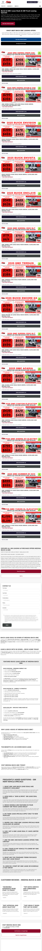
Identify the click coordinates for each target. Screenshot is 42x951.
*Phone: (3, 602)
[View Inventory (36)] (21, 340)
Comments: (4, 607)
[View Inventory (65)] (21, 164)
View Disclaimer (5, 83)
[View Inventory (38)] (21, 305)
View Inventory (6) (21, 462)
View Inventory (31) (21, 392)
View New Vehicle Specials (8, 23)
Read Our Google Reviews (21, 935)
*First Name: (4, 588)
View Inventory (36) (21, 357)
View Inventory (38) (21, 322)
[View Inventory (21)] (21, 410)
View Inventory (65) (21, 181)
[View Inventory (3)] (21, 480)
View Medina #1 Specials (32, 2)
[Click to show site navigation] (40, 6)
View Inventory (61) (21, 216)
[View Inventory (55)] (21, 235)
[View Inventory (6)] (21, 445)
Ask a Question (21, 80)
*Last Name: (4, 593)
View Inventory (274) (21, 76)
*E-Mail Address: (5, 597)
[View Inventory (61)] (21, 200)
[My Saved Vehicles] (39, 2)
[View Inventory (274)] (21, 59)
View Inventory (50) (21, 287)
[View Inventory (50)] (21, 270)
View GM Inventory (21, 571)
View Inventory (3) (21, 497)
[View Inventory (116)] (21, 129)
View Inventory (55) (21, 252)
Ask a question (21, 291)
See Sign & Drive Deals (21, 43)
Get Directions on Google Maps (21, 931)
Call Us (21, 576)
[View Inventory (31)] (21, 375)
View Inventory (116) (21, 146)
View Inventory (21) (21, 427)
